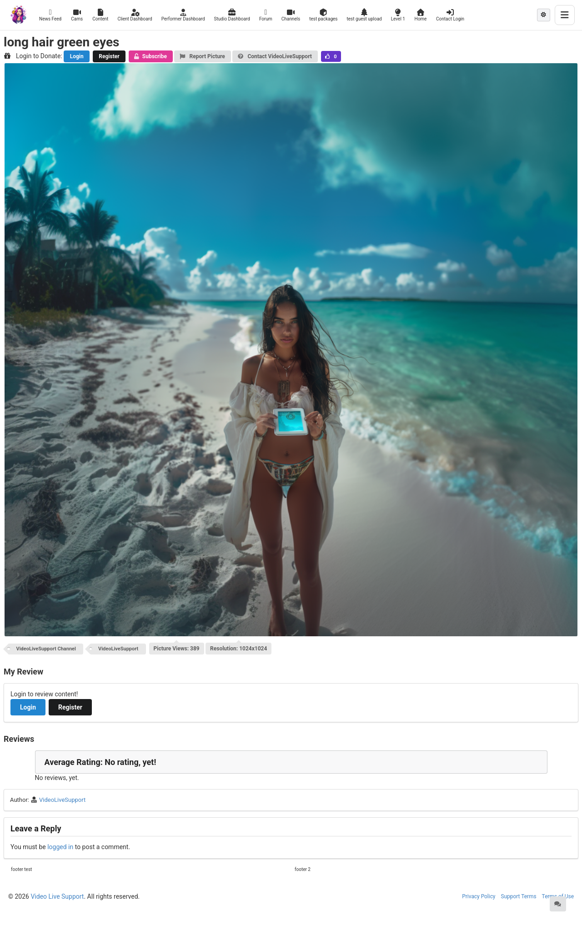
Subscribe (150, 56)
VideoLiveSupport (118, 649)
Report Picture (202, 56)
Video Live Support (57, 896)
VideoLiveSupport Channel (46, 649)
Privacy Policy (478, 896)
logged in (60, 847)
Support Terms (519, 896)
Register (109, 56)
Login (77, 56)
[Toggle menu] (565, 15)
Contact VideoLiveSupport (274, 56)
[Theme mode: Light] (543, 15)
